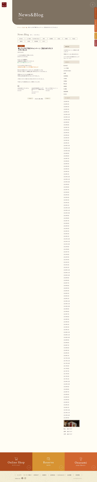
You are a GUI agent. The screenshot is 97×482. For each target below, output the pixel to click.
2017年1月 (66, 379)
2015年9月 (66, 417)
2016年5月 (66, 397)
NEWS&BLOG (61, 475)
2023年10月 (67, 182)
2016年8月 (66, 389)
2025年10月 (67, 119)
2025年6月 (66, 130)
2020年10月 (67, 275)
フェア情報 (29, 38)
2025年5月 (66, 132)
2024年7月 (66, 158)
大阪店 (59, 38)
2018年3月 (66, 350)
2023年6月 (66, 192)
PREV (30, 98)
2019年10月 (67, 306)
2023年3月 (66, 200)
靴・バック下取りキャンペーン (52, 88)
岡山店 (74, 38)
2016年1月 (66, 407)
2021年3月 (66, 262)
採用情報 (78, 475)
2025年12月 (67, 114)
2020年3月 (66, 293)
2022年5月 (66, 226)
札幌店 (28, 41)
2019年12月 (67, 301)
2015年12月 (67, 410)
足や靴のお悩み (36, 38)
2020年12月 (67, 270)
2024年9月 (66, 153)
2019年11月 (67, 303)
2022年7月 (66, 220)
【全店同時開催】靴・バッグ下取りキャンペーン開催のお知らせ (38, 89)
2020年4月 (66, 290)
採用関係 (51, 38)
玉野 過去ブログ (68, 434)
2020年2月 (66, 296)
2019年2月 (66, 327)
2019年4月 (66, 322)
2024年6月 (66, 161)
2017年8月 (66, 368)
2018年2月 (66, 353)
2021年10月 (67, 244)
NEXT (47, 98)
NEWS (43, 41)
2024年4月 (66, 166)
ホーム (19, 27)
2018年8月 (66, 342)
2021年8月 (66, 249)
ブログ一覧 (24, 27)
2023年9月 (66, 184)
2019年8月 (66, 311)
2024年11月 (67, 148)
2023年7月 (66, 189)
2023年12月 (67, 176)
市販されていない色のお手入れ (71, 54)
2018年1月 (66, 355)
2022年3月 (66, 231)
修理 (44, 38)
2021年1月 (66, 267)
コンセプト (19, 475)
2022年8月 (66, 218)
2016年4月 (66, 399)
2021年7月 (66, 252)
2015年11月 (67, 412)
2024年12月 (67, 145)
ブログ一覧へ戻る (39, 98)
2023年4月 (66, 197)
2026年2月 (66, 109)
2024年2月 (66, 171)
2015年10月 (67, 415)
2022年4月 (66, 228)
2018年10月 (67, 337)
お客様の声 (35, 475)
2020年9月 (66, 277)
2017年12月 (67, 358)
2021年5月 (66, 257)
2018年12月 (67, 332)
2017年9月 (66, 366)
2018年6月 (66, 347)
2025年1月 (66, 143)
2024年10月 (67, 150)
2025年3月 (66, 137)
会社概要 (69, 475)
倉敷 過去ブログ (68, 431)
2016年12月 (67, 381)
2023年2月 (66, 202)
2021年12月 (67, 239)
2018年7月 (66, 345)
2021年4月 (66, 259)
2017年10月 (67, 363)
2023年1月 (66, 205)
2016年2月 (66, 405)
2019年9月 (66, 309)
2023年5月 (66, 195)
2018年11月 (67, 335)
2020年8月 (66, 280)
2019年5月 (66, 319)
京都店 (66, 38)
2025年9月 (66, 122)
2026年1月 (66, 112)
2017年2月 (66, 376)
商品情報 (36, 41)
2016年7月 (66, 392)
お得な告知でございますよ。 (23, 88)
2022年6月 (66, 223)
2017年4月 (66, 373)
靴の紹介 (21, 38)
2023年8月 (66, 187)
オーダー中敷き (27, 475)
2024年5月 (66, 163)
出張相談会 (52, 475)
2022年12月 (67, 207)
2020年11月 (67, 272)
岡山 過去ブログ (68, 429)
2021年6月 (66, 254)
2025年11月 (67, 117)
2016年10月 (67, 384)
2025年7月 (66, 127)
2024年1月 (66, 174)
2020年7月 (66, 283)
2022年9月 (66, 215)
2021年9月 (66, 246)
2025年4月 (66, 135)
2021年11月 (67, 241)
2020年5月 (66, 288)
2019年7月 (66, 314)
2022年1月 (66, 236)
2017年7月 (66, 371)
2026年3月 (66, 106)
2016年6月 (66, 394)
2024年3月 (66, 169)
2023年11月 (67, 179)
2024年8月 (66, 156)
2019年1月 (66, 329)
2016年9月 (66, 386)
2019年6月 (66, 316)
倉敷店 (21, 41)
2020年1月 (66, 298)
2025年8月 (66, 125)
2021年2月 (66, 265)
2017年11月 (67, 360)
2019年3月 (66, 324)
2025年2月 (66, 140)
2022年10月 (67, 213)
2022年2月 (66, 233)
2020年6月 (66, 285)
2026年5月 (66, 101)
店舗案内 (44, 475)
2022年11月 (67, 210)
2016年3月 (66, 402)
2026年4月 (66, 104)
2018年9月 (66, 340)
